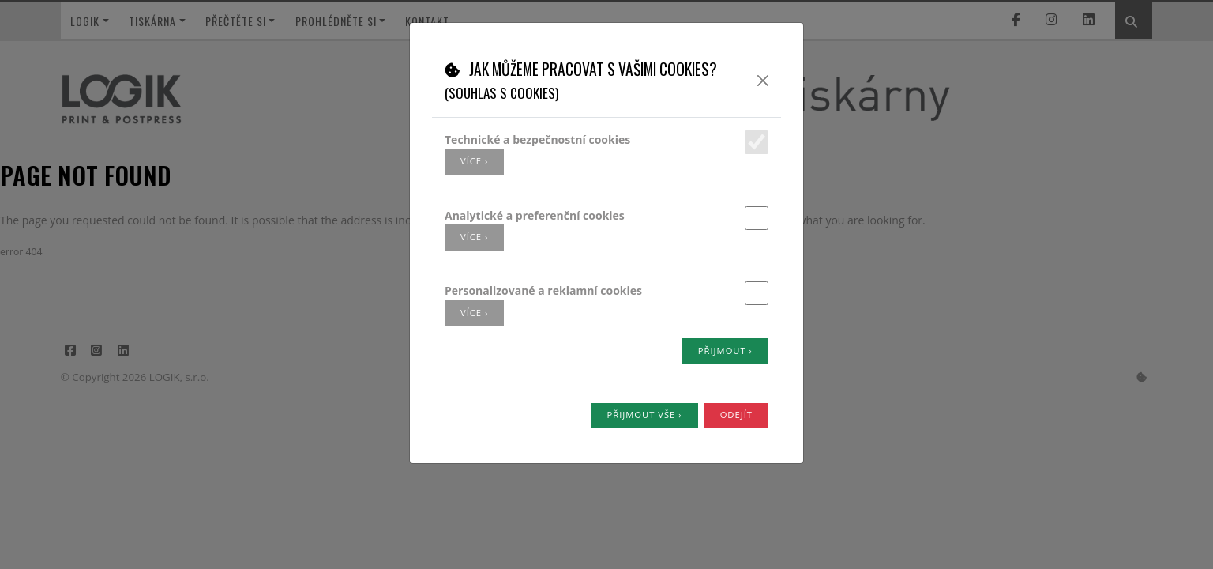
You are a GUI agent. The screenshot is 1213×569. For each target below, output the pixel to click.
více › (474, 161)
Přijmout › (725, 350)
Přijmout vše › (644, 414)
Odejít (736, 414)
